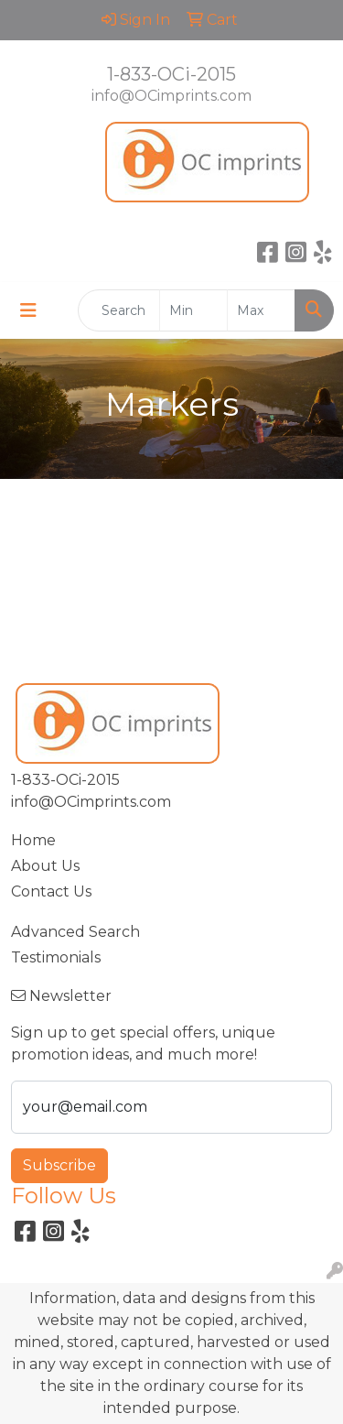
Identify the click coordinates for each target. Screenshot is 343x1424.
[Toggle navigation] (28, 310)
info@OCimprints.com (171, 95)
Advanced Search (75, 931)
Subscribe (59, 1165)
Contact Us (51, 891)
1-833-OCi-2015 (171, 74)
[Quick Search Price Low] (193, 310)
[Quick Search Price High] (261, 310)
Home (33, 840)
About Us (45, 866)
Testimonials (56, 957)
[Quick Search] (119, 310)
